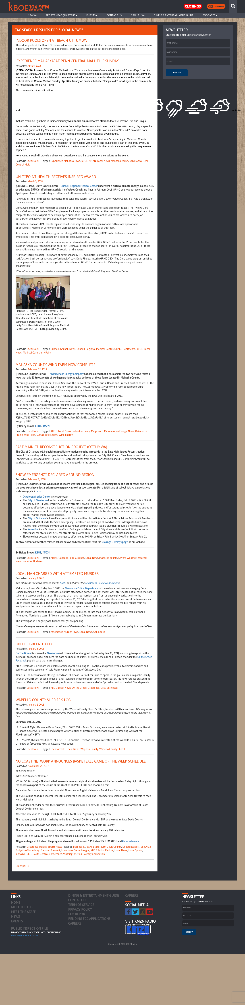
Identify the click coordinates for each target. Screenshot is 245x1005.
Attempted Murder (61, 631)
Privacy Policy (80, 909)
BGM (89, 846)
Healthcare (128, 349)
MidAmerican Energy (115, 431)
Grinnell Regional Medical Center (79, 186)
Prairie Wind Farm (25, 434)
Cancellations (66, 557)
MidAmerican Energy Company (66, 374)
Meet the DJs (21, 907)
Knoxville (33, 529)
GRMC (117, 349)
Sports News (55, 846)
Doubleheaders (131, 846)
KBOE (84, 161)
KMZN (92, 161)
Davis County (114, 846)
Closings (79, 557)
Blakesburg (99, 846)
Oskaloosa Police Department (102, 582)
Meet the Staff (23, 912)
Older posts (22, 866)
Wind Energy (66, 434)
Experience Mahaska (62, 161)
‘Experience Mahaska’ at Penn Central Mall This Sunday (67, 61)
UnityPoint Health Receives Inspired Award (56, 177)
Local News (33, 161)
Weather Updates (33, 561)
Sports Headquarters (61, 15)
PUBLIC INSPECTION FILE (29, 928)
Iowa (77, 161)
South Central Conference (47, 854)
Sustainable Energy (47, 434)
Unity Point (45, 352)
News (32, 15)
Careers (74, 923)
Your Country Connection (91, 854)
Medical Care (30, 352)
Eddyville (146, 846)
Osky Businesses (110, 687)
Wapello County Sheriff (112, 749)
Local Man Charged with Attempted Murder (57, 573)
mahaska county (120, 161)
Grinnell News (67, 349)
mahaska (21, 854)
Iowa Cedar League (79, 850)
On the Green (79, 687)
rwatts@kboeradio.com (24, 935)
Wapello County (89, 749)
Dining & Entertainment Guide (173, 15)
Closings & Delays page (115, 542)
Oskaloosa (136, 161)
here (38, 491)
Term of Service (81, 905)
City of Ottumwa (37, 518)
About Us (138, 15)
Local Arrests (58, 749)
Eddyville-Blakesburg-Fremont (33, 850)
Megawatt (97, 431)
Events (91, 15)
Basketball (79, 846)
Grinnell (55, 349)
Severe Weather (127, 557)
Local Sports (135, 850)
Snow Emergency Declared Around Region (55, 475)
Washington (69, 854)
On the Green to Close (36, 644)
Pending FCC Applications (89, 919)
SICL (29, 854)
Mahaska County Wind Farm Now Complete (55, 365)
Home (15, 902)
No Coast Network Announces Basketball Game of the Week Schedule (81, 761)
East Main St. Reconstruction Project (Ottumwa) (61, 447)
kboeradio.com (130, 841)
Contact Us (114, 15)
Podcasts (209, 15)
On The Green (23, 653)
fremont (55, 850)
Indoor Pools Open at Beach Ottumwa (51, 40)
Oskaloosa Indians (37, 846)
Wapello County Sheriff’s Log (43, 700)
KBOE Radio (97, 850)
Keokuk (109, 850)
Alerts (54, 557)
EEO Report (77, 914)
